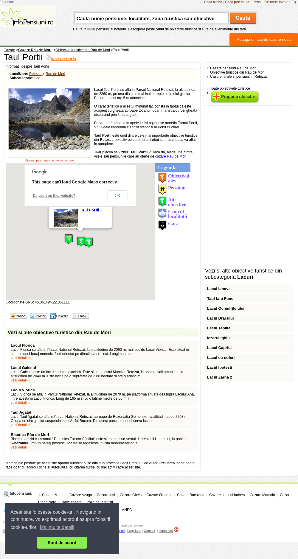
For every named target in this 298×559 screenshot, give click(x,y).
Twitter (40, 316)
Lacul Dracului (220, 318)
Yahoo (20, 316)
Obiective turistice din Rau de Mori (237, 72)
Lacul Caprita (219, 347)
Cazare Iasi (106, 495)
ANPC (127, 510)
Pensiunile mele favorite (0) (274, 2)
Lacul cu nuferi (221, 357)
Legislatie (134, 530)
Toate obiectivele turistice (230, 88)
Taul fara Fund (220, 298)
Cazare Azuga (80, 495)
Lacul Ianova (219, 288)
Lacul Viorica (23, 390)
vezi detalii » (20, 358)
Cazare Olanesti (159, 495)
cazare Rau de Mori (171, 156)
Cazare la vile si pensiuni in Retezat (238, 76)
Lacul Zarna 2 (219, 377)
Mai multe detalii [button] (57, 527)
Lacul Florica (23, 345)
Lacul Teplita (219, 328)
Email (82, 316)
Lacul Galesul (23, 367)
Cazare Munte (53, 495)
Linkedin (62, 316)
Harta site (166, 530)
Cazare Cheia (131, 495)
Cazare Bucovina (190, 495)
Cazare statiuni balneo (227, 495)
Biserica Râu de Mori (30, 434)
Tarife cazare (71, 502)
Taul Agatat (21, 412)
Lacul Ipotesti (219, 367)
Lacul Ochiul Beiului (225, 308)
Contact (149, 530)
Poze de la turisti (99, 502)
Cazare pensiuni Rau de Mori (233, 68)
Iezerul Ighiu (218, 338)
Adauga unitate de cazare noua (264, 39)
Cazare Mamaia (262, 495)
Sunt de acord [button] (62, 542)
